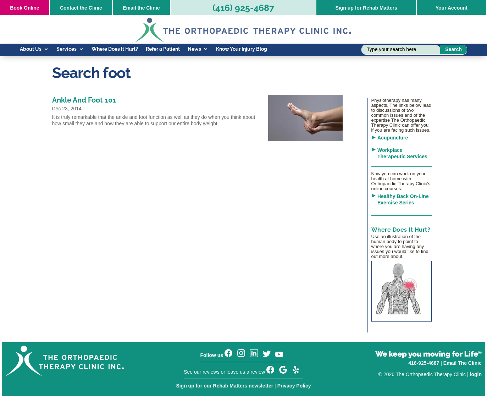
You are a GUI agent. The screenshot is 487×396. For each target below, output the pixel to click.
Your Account (451, 8)
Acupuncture (392, 138)
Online (24, 8)
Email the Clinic (141, 8)
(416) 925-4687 (243, 7)
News (194, 49)
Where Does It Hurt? (115, 49)
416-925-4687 (423, 363)
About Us (30, 49)
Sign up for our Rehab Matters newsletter (224, 386)
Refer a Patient (163, 49)
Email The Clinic (462, 363)
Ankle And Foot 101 (84, 100)
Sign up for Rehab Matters (366, 8)
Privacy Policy (294, 386)
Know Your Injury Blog (241, 49)
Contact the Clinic (81, 8)
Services (66, 49)
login (476, 374)
